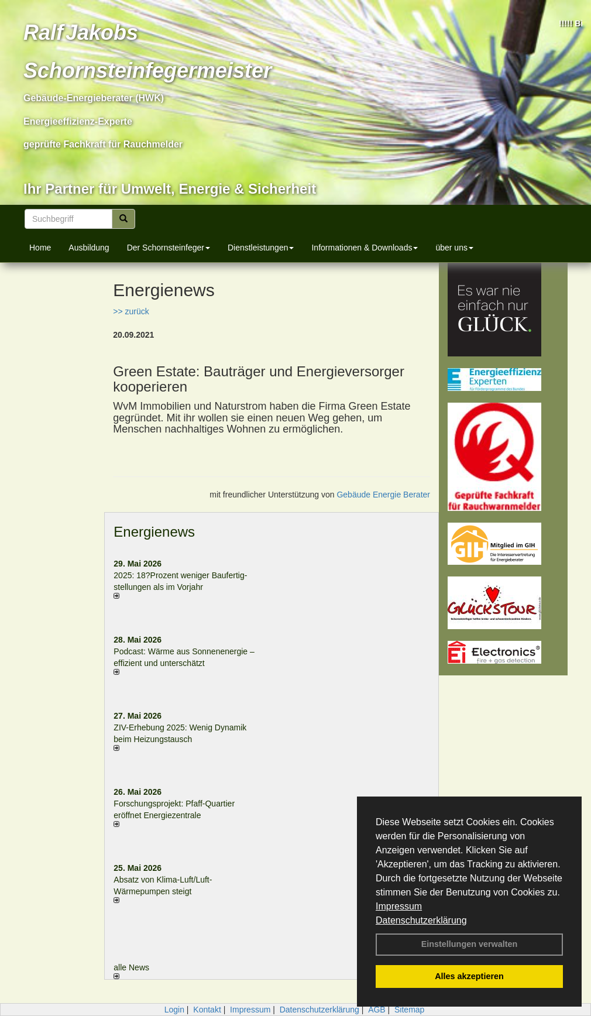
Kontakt (207, 1009)
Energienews (154, 532)
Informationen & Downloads (364, 247)
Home (40, 247)
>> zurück (131, 311)
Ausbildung (88, 247)
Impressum (399, 906)
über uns (454, 247)
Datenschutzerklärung (421, 920)
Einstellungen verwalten (469, 944)
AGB (377, 1009)
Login (174, 1009)
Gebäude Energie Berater (383, 494)
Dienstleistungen (261, 247)
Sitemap (409, 1009)
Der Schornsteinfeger (168, 247)
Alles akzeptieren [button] (469, 976)
